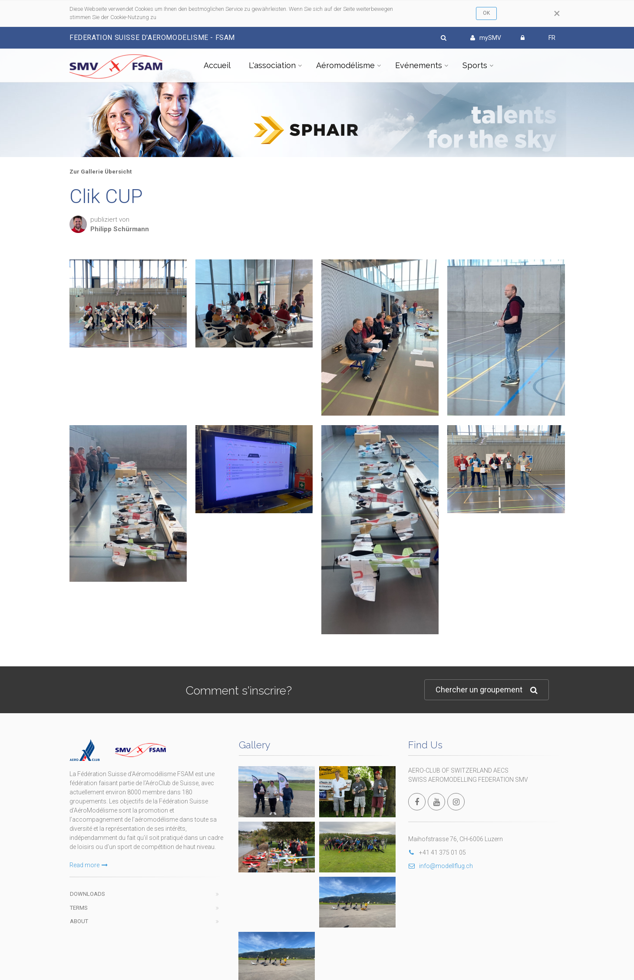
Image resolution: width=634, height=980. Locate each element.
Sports (474, 65)
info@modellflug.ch (440, 865)
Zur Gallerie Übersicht (100, 171)
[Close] (557, 13)
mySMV (485, 37)
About (79, 921)
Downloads (87, 894)
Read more (88, 865)
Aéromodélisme (345, 65)
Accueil (217, 65)
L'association (272, 65)
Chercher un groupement (487, 690)
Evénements (418, 65)
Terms (79, 908)
